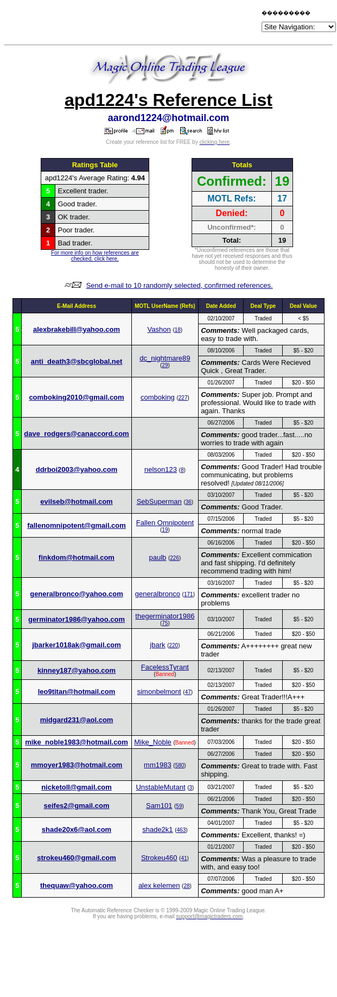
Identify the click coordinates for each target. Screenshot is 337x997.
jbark (157, 645)
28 (186, 886)
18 (178, 330)
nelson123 (160, 469)
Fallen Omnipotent (165, 523)
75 (165, 623)
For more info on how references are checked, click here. (95, 256)
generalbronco (157, 594)
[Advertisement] (132, 23)
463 (181, 830)
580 (180, 765)
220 (173, 645)
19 (165, 530)
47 (188, 692)
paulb (158, 557)
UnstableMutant (160, 787)
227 (183, 398)
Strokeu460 (159, 858)
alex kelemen (159, 885)
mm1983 (157, 765)
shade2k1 (157, 829)
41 (184, 858)
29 (165, 365)
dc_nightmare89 (164, 358)
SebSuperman (159, 501)
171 (188, 594)
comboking (158, 397)
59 (179, 806)
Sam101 (159, 806)
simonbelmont (159, 691)
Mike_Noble (152, 742)
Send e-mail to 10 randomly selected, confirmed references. (179, 285)
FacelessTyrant (165, 667)
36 (189, 502)
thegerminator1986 (164, 616)
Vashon (159, 329)
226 (174, 558)
